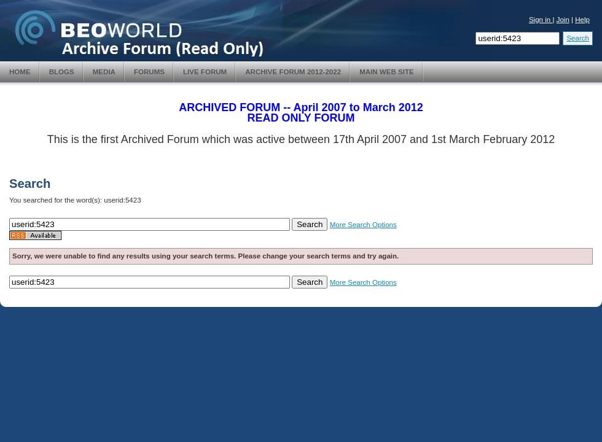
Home (20, 72)
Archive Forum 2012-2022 (293, 72)
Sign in (541, 19)
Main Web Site (386, 72)
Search (577, 38)
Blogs (61, 72)
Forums (149, 72)
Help (582, 19)
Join (563, 19)
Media (104, 72)
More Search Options (363, 224)
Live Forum (205, 72)
